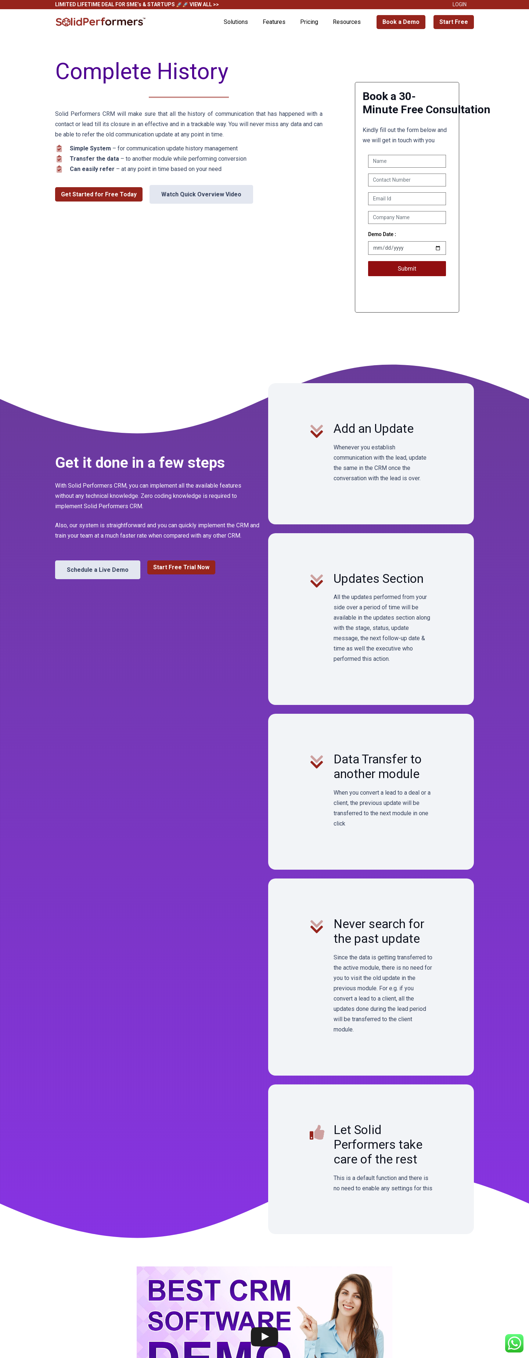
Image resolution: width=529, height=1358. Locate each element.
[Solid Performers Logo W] (101, 22)
